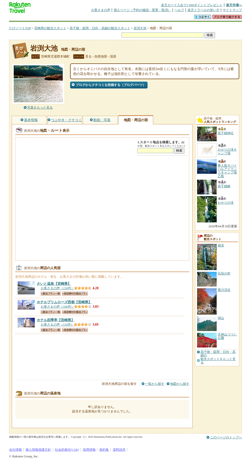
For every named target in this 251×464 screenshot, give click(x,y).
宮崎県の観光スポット (50, 28)
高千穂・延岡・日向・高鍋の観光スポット (100, 28)
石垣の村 (224, 273)
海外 (46, 18)
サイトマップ (232, 10)
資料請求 (119, 449)
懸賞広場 (66, 18)
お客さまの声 (100, 10)
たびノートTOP (20, 28)
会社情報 (15, 449)
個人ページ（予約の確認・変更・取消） (142, 10)
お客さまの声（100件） (57, 306)
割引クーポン (86, 18)
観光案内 (127, 18)
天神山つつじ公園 (227, 336)
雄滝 (221, 245)
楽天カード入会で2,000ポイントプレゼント (192, 5)
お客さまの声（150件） (57, 288)
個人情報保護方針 (38, 449)
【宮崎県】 (54, 284)
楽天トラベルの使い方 (203, 10)
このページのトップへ (226, 437)
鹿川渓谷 (224, 290)
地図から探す (179, 384)
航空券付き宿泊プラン (75, 293)
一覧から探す (154, 384)
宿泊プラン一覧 (51, 293)
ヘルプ (179, 10)
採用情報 (89, 449)
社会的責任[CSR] (67, 449)
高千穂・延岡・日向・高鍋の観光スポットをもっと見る (218, 357)
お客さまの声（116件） (57, 324)
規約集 (104, 449)
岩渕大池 (140, 28)
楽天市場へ (234, 5)
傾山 (221, 318)
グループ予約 (106, 18)
